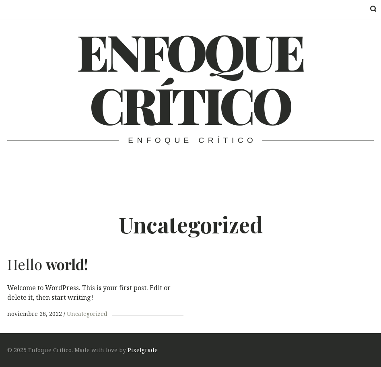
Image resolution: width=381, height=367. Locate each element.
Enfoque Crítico (190, 77)
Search (368, 9)
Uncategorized (87, 314)
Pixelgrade (143, 350)
